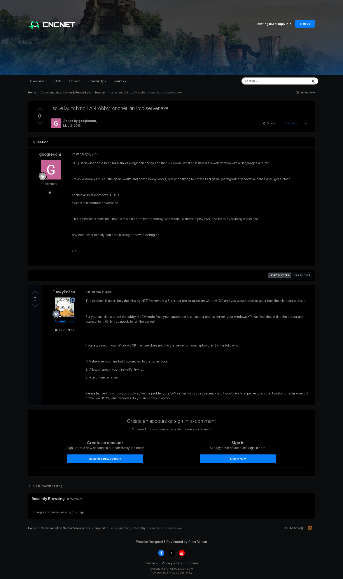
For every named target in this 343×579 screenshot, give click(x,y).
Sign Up (305, 23)
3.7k (59, 330)
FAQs (57, 81)
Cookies (192, 563)
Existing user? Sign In (273, 24)
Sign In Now (238, 458)
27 (71, 330)
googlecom (87, 121)
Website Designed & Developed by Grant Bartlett (171, 542)
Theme (151, 563)
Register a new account (105, 458)
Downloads (38, 81)
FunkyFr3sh (63, 292)
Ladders (74, 81)
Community (97, 81)
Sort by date (301, 275)
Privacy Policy (172, 563)
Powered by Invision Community (171, 572)
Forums (120, 81)
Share (269, 123)
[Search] (264, 80)
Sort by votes (280, 275)
